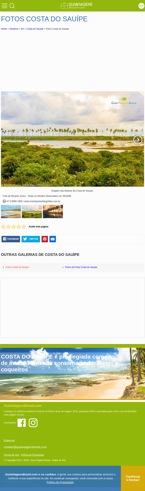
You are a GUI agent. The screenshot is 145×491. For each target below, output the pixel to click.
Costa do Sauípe (34, 29)
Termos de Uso (11, 455)
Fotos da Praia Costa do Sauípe (81, 267)
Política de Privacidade (32, 455)
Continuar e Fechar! (133, 478)
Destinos (14, 29)
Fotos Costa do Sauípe (17, 267)
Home (4, 29)
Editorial (9, 440)
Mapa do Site (59, 460)
